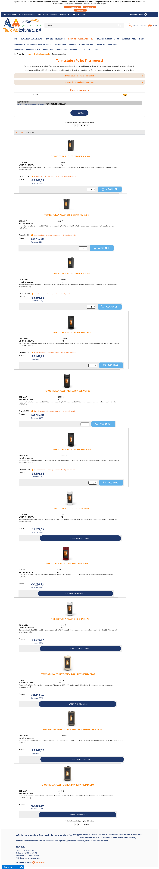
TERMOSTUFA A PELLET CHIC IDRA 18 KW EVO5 (66, 563)
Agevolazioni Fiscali (27, 14)
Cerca (35, 95)
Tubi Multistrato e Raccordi (65, 44)
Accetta (89, 7)
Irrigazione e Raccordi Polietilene (27, 49)
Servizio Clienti (10, 14)
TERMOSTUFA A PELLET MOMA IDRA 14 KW (71, 332)
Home (16, 38)
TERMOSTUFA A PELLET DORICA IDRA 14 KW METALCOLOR (68, 674)
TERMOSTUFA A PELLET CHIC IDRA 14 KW (70, 508)
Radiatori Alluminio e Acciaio (108, 38)
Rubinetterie (48, 49)
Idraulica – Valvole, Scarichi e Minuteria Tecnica (32, 44)
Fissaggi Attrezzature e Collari (68, 49)
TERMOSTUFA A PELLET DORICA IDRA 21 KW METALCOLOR (68, 785)
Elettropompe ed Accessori (106, 44)
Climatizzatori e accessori (55, 38)
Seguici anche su (138, 14)
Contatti (75, 14)
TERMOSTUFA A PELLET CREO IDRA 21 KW (70, 273)
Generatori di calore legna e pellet (81, 38)
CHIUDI (80, 10)
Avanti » (86, 126)
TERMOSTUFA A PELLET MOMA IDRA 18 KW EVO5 (67, 391)
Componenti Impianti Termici (133, 38)
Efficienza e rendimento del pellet (104, 76)
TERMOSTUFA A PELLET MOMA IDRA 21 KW (71, 449)
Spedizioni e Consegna (47, 14)
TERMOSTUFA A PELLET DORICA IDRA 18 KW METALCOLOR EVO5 (72, 729)
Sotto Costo (88, 49)
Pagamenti (64, 14)
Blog (83, 14)
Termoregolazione (86, 44)
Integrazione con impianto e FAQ (104, 82)
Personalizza (73, 7)
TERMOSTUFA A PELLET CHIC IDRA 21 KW (70, 619)
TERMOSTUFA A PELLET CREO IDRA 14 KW (70, 156)
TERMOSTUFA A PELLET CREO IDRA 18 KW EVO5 (66, 215)
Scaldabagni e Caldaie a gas (31, 38)
